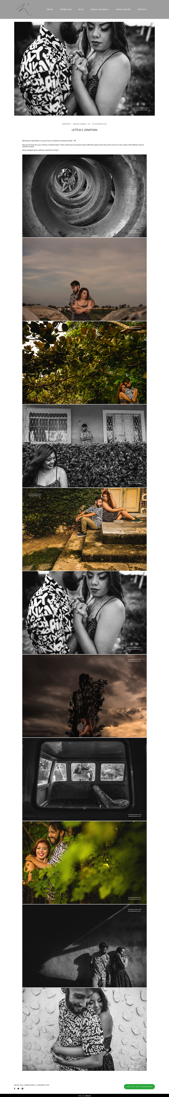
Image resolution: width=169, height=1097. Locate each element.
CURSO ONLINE (123, 9)
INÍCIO (50, 9)
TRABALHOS (66, 9)
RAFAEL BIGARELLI (100, 9)
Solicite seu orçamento (139, 1087)
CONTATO (142, 9)
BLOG (81, 9)
